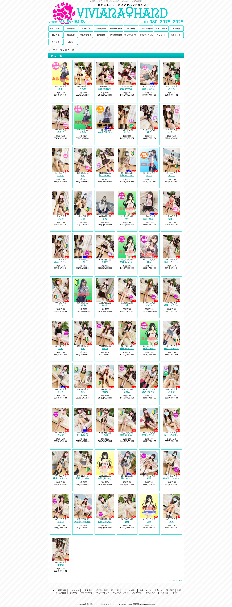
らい (60, 305)
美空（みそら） (171, 348)
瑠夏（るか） (149, 348)
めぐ (60, 89)
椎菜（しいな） (127, 435)
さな (105, 219)
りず (127, 219)
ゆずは (60, 565)
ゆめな (105, 392)
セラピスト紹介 (146, 28)
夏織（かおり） (127, 262)
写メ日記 (55, 35)
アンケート (161, 35)
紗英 (149, 478)
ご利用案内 (100, 28)
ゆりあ (83, 305)
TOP (55, 28)
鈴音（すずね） (127, 89)
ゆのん (127, 132)
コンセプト (85, 28)
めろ (83, 392)
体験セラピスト (105, 132)
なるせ (171, 132)
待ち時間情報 (116, 35)
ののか (149, 305)
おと (60, 348)
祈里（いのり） (127, 348)
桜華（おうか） (171, 305)
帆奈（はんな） (105, 521)
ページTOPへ (177, 580)
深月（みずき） (171, 435)
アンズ (60, 435)
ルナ (149, 521)
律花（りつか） (105, 478)
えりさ (60, 392)
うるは (105, 435)
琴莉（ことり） (171, 262)
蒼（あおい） (82, 435)
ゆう (149, 132)
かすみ (105, 348)
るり (83, 175)
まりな (171, 175)
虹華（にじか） (127, 175)
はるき (60, 175)
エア (171, 521)
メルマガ (55, 42)
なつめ (60, 219)
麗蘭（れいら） (82, 478)
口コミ (70, 42)
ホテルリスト (176, 35)
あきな (105, 305)
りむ (83, 262)
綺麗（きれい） (105, 89)
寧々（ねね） (127, 478)
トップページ (55, 50)
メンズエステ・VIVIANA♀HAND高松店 (116, 13)
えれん (127, 392)
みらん (171, 89)
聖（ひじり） (105, 175)
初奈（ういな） (149, 435)
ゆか (149, 262)
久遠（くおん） (149, 89)
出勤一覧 (176, 28)
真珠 (127, 521)
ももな (60, 521)
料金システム (161, 28)
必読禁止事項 (116, 28)
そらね (83, 132)
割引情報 (100, 35)
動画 (70, 35)
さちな (83, 89)
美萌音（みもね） (82, 521)
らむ (83, 219)
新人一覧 (131, 28)
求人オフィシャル (146, 35)
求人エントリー (131, 35)
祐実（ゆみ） (149, 219)
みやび (60, 132)
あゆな (171, 392)
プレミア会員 (85, 35)
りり (83, 348)
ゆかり (171, 219)
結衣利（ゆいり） (171, 478)
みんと (149, 175)
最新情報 (70, 28)
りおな (105, 262)
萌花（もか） (60, 262)
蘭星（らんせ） (60, 478)
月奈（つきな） (149, 392)
